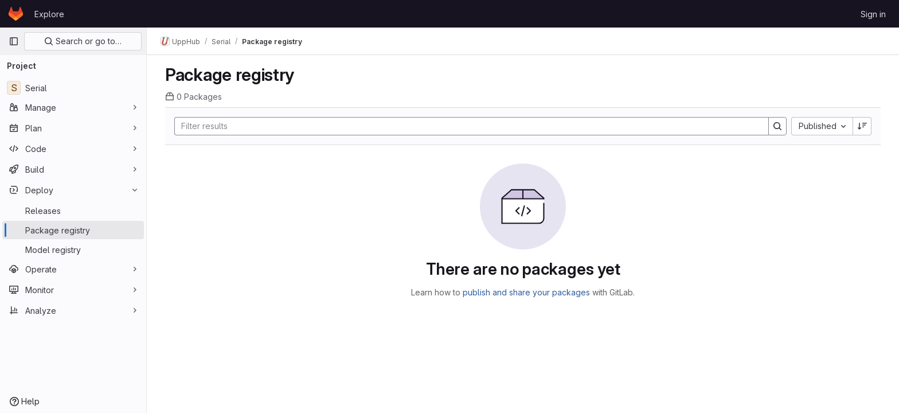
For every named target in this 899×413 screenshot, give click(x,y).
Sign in (873, 14)
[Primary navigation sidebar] (14, 41)
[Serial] (73, 88)
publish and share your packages (526, 292)
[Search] (466, 126)
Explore (49, 14)
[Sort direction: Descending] (862, 126)
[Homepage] (15, 14)
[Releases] (73, 210)
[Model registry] (73, 249)
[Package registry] (73, 230)
